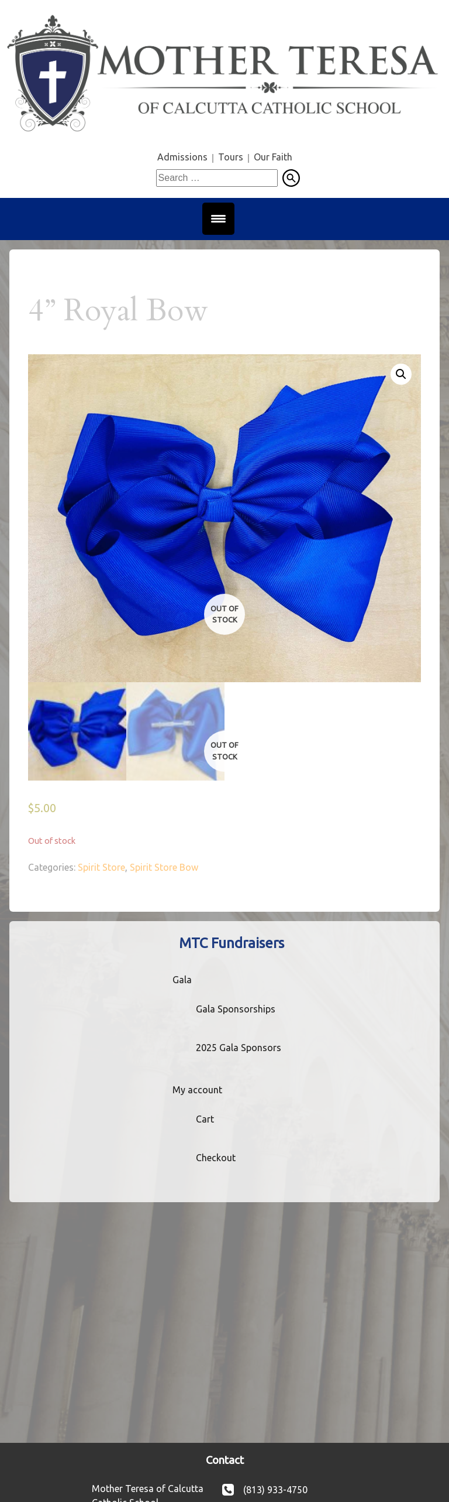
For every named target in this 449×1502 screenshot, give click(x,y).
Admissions (182, 157)
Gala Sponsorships (235, 1009)
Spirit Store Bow (164, 867)
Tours (230, 157)
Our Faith (273, 157)
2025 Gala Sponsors (238, 1047)
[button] (401, 374)
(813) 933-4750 (275, 1489)
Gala (182, 979)
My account (197, 1089)
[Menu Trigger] (218, 219)
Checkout (216, 1157)
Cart (205, 1119)
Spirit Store (101, 867)
